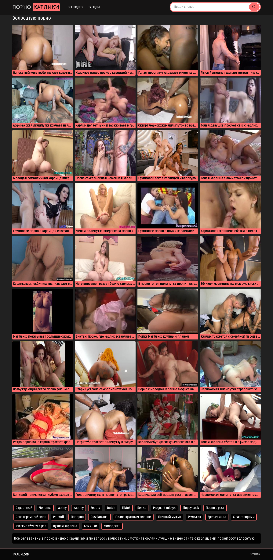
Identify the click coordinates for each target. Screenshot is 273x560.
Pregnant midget (164, 508)
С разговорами (243, 517)
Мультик (194, 517)
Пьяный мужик (169, 517)
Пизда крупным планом (133, 517)
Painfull (58, 517)
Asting (62, 508)
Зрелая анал (217, 517)
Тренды (94, 7)
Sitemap (255, 554)
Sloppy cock (191, 508)
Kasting (78, 508)
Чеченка (45, 508)
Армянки (90, 526)
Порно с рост (215, 508)
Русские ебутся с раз (31, 526)
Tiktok (126, 508)
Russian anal (99, 517)
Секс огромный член (31, 517)
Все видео (75, 7)
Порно (36, 7)
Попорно (77, 517)
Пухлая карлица (65, 526)
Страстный (24, 508)
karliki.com (21, 554)
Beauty (95, 508)
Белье (141, 508)
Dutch (111, 508)
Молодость (112, 526)
